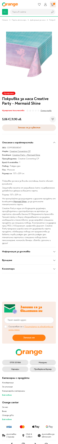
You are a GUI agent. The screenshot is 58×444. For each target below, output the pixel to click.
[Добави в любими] (53, 119)
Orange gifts (8, 415)
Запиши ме (29, 337)
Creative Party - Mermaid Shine (26, 155)
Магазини (43, 362)
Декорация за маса (37, 20)
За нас (5, 407)
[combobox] (29, 12)
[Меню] (5, 12)
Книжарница (8, 382)
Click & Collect (27, 435)
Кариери (15, 369)
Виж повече (7, 395)
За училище (7, 386)
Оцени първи (46, 111)
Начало (5, 20)
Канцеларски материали (13, 391)
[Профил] (45, 4)
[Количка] (53, 4)
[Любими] (39, 4)
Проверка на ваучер (43, 369)
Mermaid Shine (20, 201)
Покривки (53, 20)
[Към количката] (53, 4)
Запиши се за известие (29, 127)
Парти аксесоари (19, 20)
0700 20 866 (15, 362)
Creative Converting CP (20, 151)
